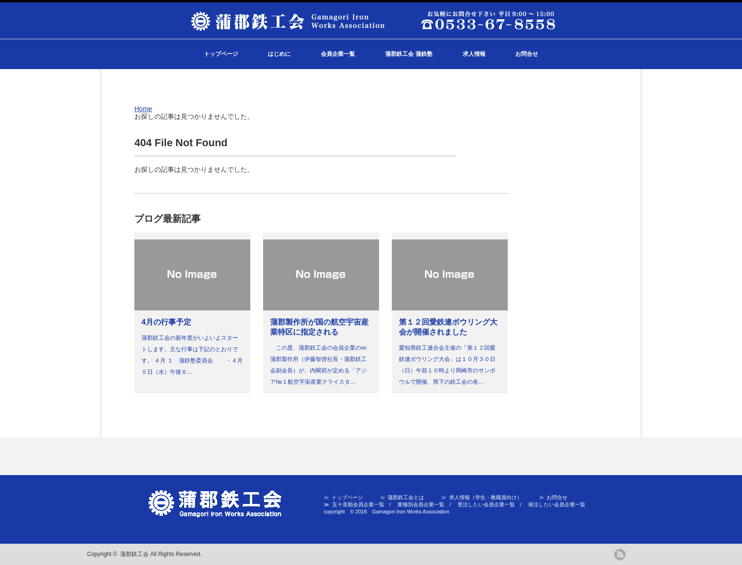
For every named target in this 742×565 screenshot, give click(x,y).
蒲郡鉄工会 (134, 554)
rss (620, 554)
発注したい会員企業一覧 (556, 504)
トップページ (221, 54)
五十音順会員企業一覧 (358, 504)
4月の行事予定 (166, 322)
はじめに (279, 54)
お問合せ (526, 54)
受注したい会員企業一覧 (486, 504)
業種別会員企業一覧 (421, 504)
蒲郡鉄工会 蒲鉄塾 (408, 54)
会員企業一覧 (338, 54)
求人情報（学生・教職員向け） (485, 497)
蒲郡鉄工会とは (406, 497)
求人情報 (474, 54)
